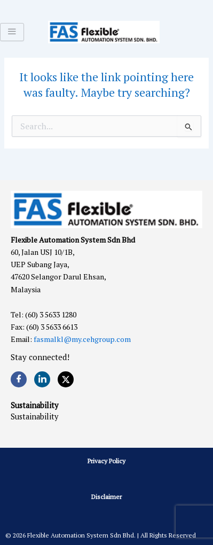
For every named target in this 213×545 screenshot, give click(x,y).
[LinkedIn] (42, 379)
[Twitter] (66, 379)
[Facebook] (19, 379)
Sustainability (34, 416)
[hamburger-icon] (12, 32)
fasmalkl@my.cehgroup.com (82, 339)
